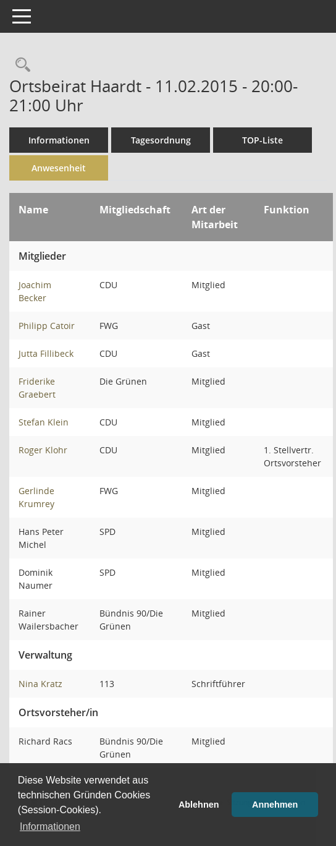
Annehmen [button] (275, 805)
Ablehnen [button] (198, 805)
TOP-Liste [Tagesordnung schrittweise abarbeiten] (262, 140)
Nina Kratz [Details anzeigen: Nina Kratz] (40, 684)
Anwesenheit (59, 168)
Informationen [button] (50, 826)
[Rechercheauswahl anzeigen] (19, 65)
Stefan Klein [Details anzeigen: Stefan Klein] (44, 422)
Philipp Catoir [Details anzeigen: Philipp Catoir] (47, 325)
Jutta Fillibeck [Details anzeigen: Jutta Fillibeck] (46, 353)
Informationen (59, 140)
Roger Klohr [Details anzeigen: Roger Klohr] (43, 450)
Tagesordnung (161, 140)
